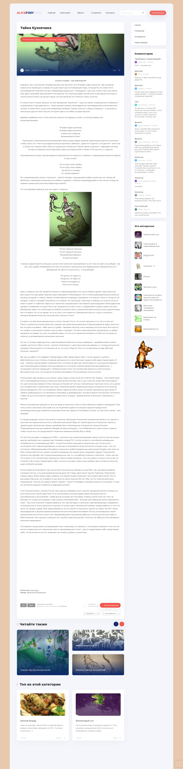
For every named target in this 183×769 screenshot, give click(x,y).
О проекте (96, 13)
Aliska (27, 70)
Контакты (110, 13)
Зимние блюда (28, 720)
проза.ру (34, 590)
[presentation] (116, 624)
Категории (65, 13)
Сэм (137, 102)
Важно (81, 13)
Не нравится (111, 613)
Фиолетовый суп (85, 720)
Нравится (91, 613)
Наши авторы (141, 42)
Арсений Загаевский (36, 592)
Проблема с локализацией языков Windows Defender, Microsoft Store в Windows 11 (149, 59)
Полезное (139, 31)
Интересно (140, 37)
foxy (29, 12)
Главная (51, 13)
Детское (139, 71)
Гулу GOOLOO (141, 206)
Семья (138, 25)
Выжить (138, 122)
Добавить (90, 605)
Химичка (139, 157)
